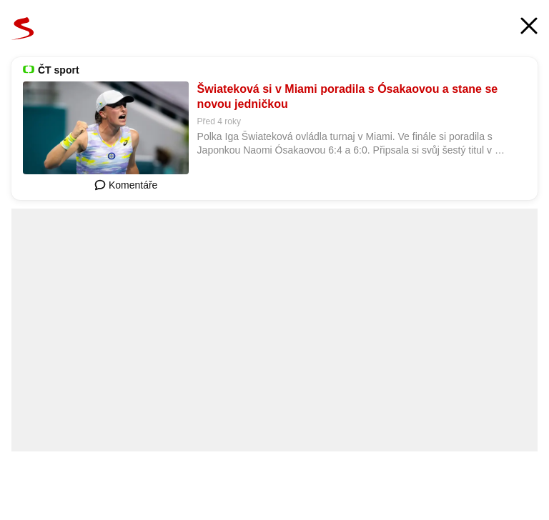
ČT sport (58, 70)
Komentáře (125, 185)
